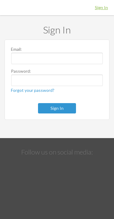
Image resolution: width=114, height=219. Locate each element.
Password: (21, 71)
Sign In (101, 7)
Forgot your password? (32, 90)
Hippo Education (57, 7)
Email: (16, 49)
